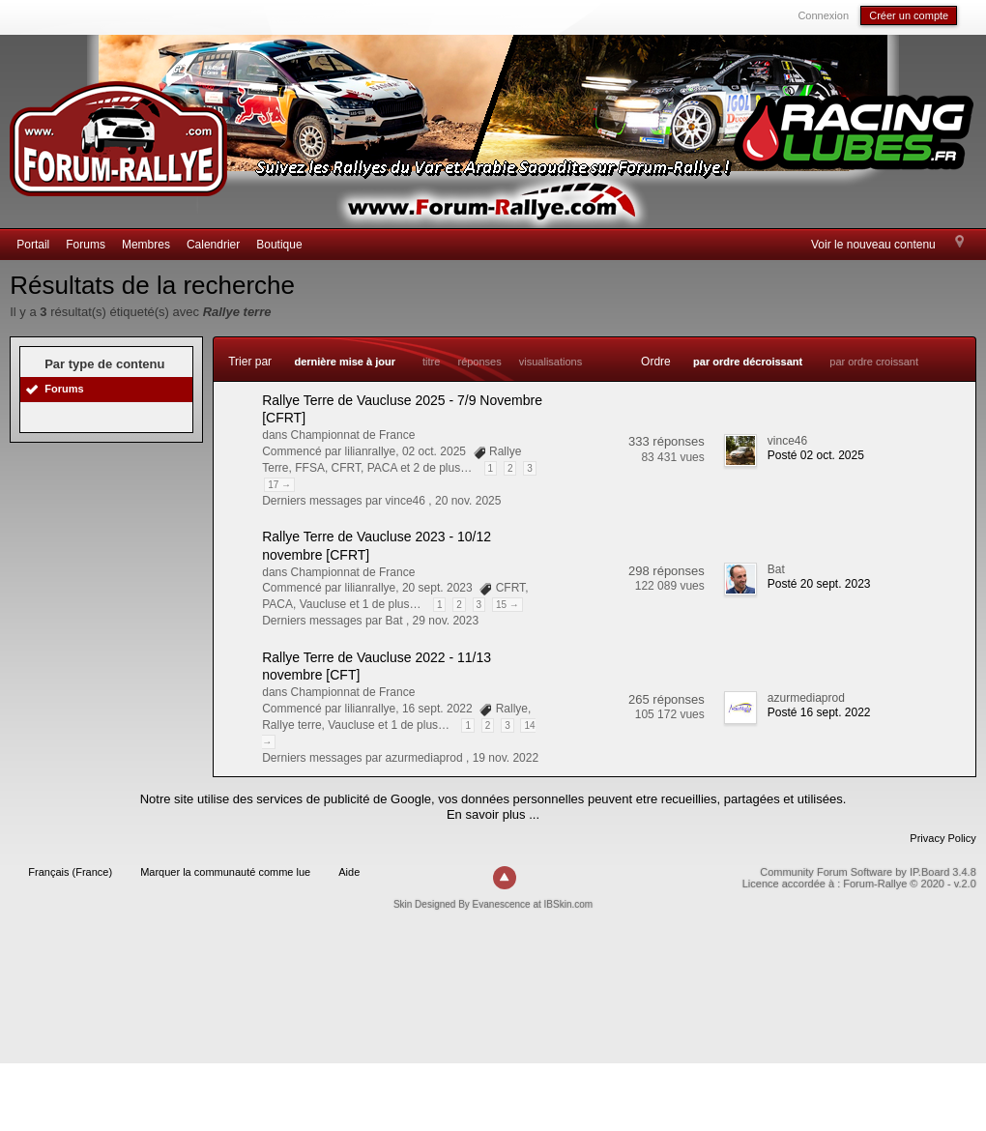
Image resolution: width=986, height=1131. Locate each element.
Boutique (279, 244)
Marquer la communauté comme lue (225, 872)
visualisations (550, 361)
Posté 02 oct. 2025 (816, 455)
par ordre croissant (873, 361)
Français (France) (70, 872)
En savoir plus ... (493, 814)
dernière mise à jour (344, 361)
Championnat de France (353, 435)
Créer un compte (908, 15)
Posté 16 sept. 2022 (819, 712)
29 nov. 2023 (446, 620)
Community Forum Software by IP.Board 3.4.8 (868, 872)
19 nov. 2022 (506, 758)
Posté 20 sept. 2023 (819, 584)
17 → (279, 484)
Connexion (823, 15)
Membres (146, 244)
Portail (32, 244)
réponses (479, 361)
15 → (507, 604)
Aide (349, 872)
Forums (85, 244)
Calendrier (213, 244)
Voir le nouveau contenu (873, 244)
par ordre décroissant (747, 361)
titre (431, 361)
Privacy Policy (942, 838)
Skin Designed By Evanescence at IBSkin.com (493, 904)
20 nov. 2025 (468, 501)
